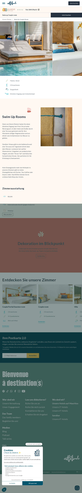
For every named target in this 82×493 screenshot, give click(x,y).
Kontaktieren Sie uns (36, 410)
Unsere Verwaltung (11, 403)
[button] (40, 74)
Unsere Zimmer (6, 19)
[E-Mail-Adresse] (14, 355)
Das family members (12, 417)
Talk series (7, 438)
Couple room (43, 307)
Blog (4, 431)
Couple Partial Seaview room (13, 307)
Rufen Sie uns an (34, 403)
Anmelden (33, 355)
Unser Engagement (11, 406)
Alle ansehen (8, 214)
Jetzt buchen (74, 3)
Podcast (6, 434)
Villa (76, 307)
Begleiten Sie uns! (10, 420)
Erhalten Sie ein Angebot (38, 414)
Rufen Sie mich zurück (37, 406)
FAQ (4, 445)
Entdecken (41, 256)
